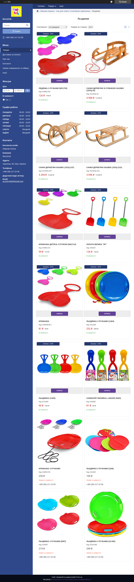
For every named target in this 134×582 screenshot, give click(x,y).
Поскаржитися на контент (61, 579)
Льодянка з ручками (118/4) (100, 321)
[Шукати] (27, 25)
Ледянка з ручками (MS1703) (53, 88)
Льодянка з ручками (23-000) (100, 541)
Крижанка (44, 321)
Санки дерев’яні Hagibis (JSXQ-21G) (104, 167)
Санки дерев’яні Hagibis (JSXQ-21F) (56, 167)
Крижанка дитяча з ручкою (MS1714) (57, 244)
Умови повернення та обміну (16, 68)
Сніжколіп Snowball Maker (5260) (103, 398)
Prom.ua (79, 577)
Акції (5, 73)
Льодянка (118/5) (47, 398)
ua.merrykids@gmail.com (13, 181)
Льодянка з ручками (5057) (52, 541)
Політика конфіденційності (81, 579)
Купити (59, 80)
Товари (6, 50)
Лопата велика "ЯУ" (96, 244)
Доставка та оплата (11, 54)
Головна (41, 6)
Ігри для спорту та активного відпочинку (73, 11)
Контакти (7, 63)
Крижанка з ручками (49, 469)
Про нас (6, 59)
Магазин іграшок (47, 11)
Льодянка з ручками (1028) (100, 469)
